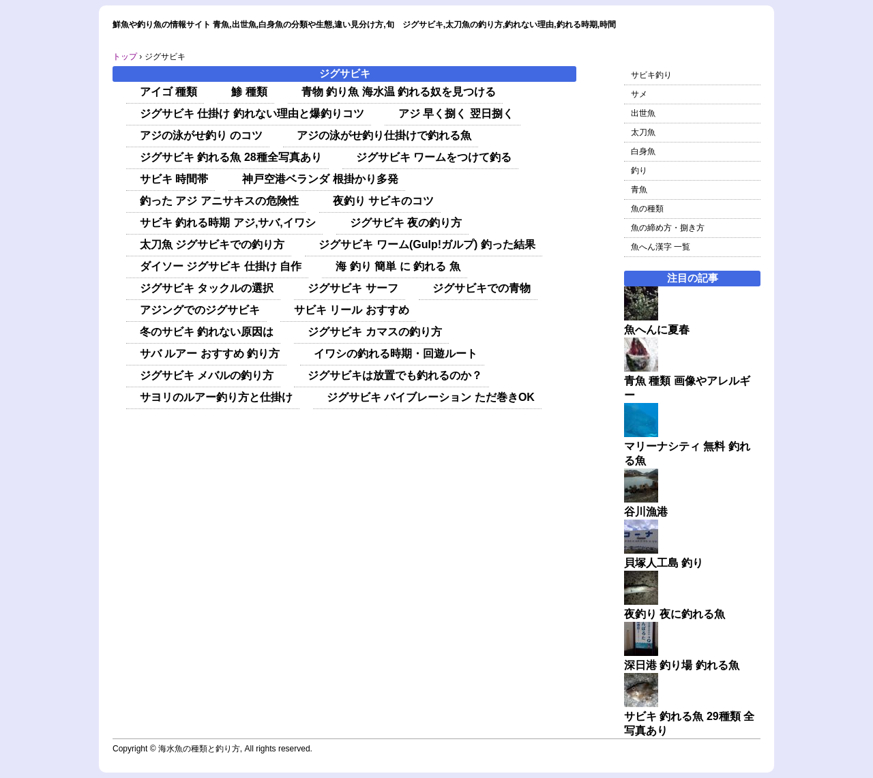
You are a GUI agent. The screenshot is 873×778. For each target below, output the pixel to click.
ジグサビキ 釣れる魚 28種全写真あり (231, 157)
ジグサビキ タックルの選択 (206, 288)
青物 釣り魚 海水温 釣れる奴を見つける (398, 92)
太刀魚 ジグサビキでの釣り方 (212, 244)
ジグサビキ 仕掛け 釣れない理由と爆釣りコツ (252, 113)
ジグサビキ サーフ (353, 288)
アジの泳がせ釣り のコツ (201, 135)
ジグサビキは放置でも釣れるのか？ (395, 375)
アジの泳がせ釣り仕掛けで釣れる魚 (384, 135)
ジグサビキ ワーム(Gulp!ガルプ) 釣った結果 (427, 244)
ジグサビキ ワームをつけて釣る (434, 157)
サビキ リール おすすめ (351, 310)
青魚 (639, 189)
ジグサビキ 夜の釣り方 (406, 222)
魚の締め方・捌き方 (668, 228)
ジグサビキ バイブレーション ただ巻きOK (431, 397)
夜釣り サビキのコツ (383, 201)
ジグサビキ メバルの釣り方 (206, 375)
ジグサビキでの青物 (481, 288)
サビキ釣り (651, 75)
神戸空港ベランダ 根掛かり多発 (320, 179)
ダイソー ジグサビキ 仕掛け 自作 (220, 266)
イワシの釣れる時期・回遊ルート (395, 353)
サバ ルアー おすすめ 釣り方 (210, 353)
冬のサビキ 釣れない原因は (206, 332)
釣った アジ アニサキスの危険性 (219, 201)
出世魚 (643, 113)
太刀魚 (643, 132)
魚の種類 (647, 208)
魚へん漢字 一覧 (660, 247)
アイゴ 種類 (168, 92)
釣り (639, 170)
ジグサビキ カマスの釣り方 (374, 332)
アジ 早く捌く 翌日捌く (456, 113)
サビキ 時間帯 (174, 179)
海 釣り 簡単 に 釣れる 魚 (398, 266)
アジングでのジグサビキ (200, 310)
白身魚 (643, 151)
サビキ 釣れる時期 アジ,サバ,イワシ (228, 222)
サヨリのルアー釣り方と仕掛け (216, 397)
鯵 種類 (249, 92)
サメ (639, 94)
